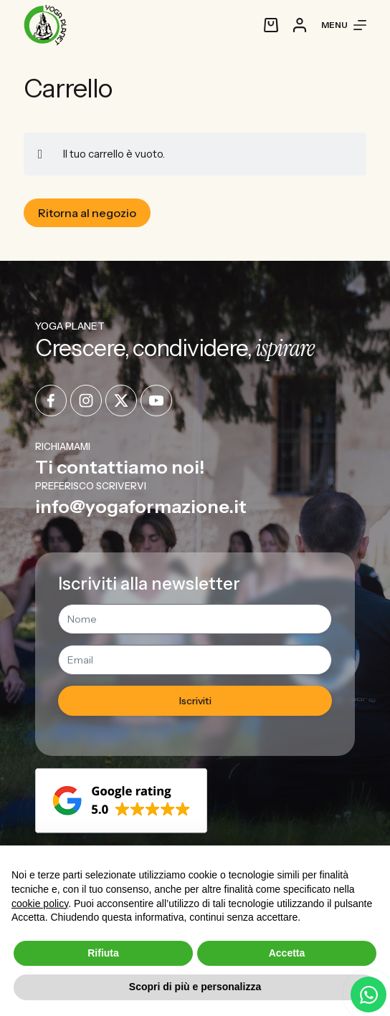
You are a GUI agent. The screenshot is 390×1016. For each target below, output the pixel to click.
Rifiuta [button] (103, 953)
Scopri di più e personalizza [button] (195, 986)
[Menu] (343, 25)
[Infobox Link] (195, 459)
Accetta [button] (287, 953)
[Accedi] (299, 25)
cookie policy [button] (39, 903)
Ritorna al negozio (87, 213)
